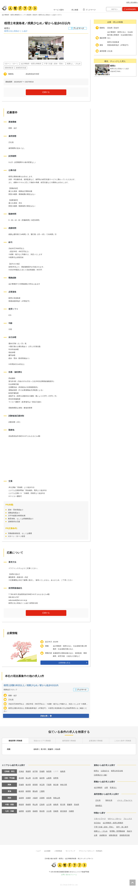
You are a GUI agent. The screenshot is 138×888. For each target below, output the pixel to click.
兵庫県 (42, 798)
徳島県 (36, 749)
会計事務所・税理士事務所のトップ (13, 15)
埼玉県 (42, 785)
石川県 (35, 778)
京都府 (28, 798)
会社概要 (47, 851)
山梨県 (48, 778)
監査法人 (113, 787)
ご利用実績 (58, 851)
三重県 (42, 791)
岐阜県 (21, 791)
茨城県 (21, 785)
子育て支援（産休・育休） (104, 827)
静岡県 (28, 791)
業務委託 (98, 806)
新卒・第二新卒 (122, 827)
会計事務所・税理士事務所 (113, 823)
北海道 (21, 771)
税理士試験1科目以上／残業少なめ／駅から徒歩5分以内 (31, 685)
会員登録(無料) (131, 9)
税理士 (60, 15)
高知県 (29, 15)
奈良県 (48, 798)
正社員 (97, 800)
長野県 (55, 778)
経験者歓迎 (113, 835)
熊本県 (42, 811)
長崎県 (35, 811)
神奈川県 (63, 785)
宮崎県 (55, 811)
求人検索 (74, 10)
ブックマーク (91, 10)
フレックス (127, 819)
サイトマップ (70, 851)
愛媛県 (50, 749)
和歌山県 (56, 798)
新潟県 (21, 778)
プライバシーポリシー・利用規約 (90, 851)
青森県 (28, 771)
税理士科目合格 (117, 771)
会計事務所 (98, 787)
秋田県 (48, 771)
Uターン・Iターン (114, 819)
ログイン (114, 9)
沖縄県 (71, 811)
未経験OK (103, 835)
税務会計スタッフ (10, 690)
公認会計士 (105, 771)
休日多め (97, 823)
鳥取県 (21, 804)
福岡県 (21, 811)
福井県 (42, 778)
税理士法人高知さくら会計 (47, 15)
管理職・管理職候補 (117, 831)
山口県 (48, 804)
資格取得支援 (124, 835)
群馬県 (35, 785)
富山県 (28, 778)
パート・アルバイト (124, 800)
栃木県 (28, 785)
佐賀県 (28, 811)
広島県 (42, 804)
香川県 (43, 749)
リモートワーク (100, 819)
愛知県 (35, 791)
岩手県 (35, 771)
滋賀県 (21, 798)
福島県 (62, 771)
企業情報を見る (64, 663)
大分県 (48, 811)
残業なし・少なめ (100, 831)
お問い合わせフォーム (69, 874)
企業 (106, 787)
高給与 (129, 831)
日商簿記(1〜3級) (100, 775)
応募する (46, 92)
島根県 (28, 804)
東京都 (55, 785)
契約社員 (108, 800)
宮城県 (42, 771)
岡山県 (35, 804)
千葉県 (48, 785)
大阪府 (35, 798)
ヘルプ (38, 851)
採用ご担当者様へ (132, 2)
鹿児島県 (63, 811)
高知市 (35, 15)
